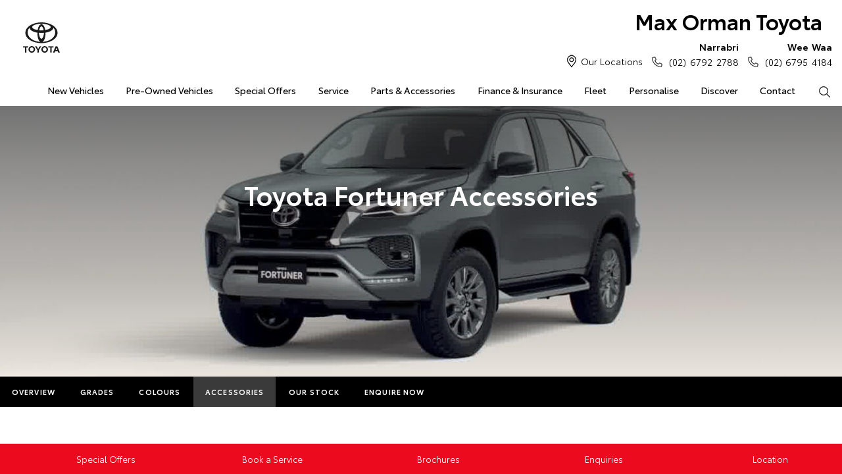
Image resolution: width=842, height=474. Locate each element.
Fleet (595, 90)
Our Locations (612, 61)
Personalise (654, 90)
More (461, 392)
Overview (33, 391)
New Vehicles (75, 90)
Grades (97, 391)
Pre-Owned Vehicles (169, 90)
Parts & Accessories (412, 90)
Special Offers (265, 90)
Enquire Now (394, 391)
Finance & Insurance (520, 90)
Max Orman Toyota (728, 21)
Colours (159, 391)
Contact (777, 90)
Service (333, 90)
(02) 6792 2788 (700, 54)
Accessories (234, 391)
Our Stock (314, 391)
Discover (719, 90)
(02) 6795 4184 (795, 54)
